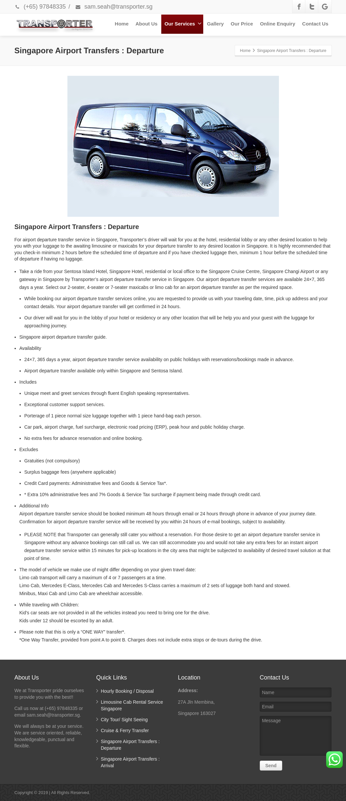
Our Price (242, 23)
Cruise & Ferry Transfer (125, 730)
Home (122, 23)
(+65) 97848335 (40, 6)
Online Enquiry (277, 23)
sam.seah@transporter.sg (113, 6)
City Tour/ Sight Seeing (124, 719)
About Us (146, 23)
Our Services (183, 23)
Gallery (215, 23)
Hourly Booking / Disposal (127, 691)
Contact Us (315, 23)
